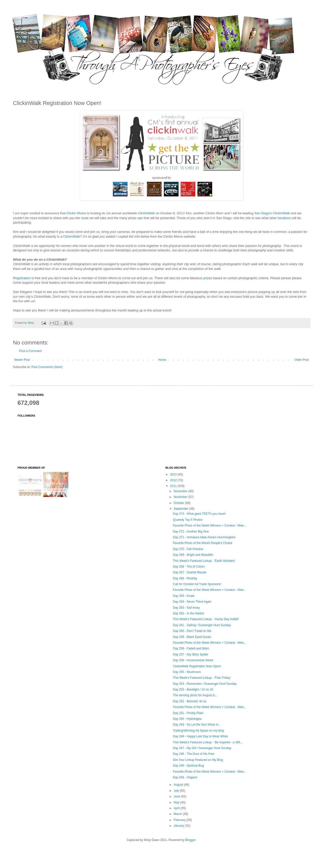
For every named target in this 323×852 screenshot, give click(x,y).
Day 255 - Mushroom (187, 672)
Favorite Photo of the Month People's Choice (202, 543)
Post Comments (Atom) (47, 367)
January (179, 825)
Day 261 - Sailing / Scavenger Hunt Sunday (202, 625)
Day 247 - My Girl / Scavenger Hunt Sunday (202, 748)
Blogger (190, 840)
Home (162, 360)
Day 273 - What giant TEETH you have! (199, 514)
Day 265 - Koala (183, 596)
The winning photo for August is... (195, 695)
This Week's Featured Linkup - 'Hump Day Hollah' (206, 619)
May (177, 802)
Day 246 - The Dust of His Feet (193, 754)
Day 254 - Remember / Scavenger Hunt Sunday (205, 684)
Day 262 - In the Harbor (188, 613)
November (181, 497)
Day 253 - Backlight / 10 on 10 (193, 689)
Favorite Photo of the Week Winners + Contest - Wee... (209, 525)
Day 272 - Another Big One (191, 531)
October (179, 503)
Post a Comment (30, 351)
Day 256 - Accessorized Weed (193, 660)
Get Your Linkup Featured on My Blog (198, 760)
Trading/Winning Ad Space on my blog (198, 730)
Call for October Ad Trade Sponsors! (197, 584)
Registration (22, 278)
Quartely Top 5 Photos (188, 520)
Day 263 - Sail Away (186, 607)
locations (284, 218)
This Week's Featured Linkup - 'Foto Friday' (202, 677)
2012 (174, 480)
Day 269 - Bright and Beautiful (193, 555)
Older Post (301, 360)
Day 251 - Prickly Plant (188, 713)
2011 (174, 486)
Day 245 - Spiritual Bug (188, 765)
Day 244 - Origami (185, 777)
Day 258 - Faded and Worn (191, 648)
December (181, 491)
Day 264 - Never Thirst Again (192, 601)
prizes (207, 278)
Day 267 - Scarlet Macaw (189, 572)
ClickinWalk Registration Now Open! (197, 666)
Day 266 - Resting (185, 578)
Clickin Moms (76, 213)
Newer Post (22, 360)
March (178, 814)
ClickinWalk (146, 213)
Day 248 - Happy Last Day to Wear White (200, 736)
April (177, 808)
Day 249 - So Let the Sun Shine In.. (196, 724)
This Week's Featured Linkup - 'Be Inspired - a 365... (208, 742)
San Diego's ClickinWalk (272, 213)
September (181, 508)
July (177, 790)
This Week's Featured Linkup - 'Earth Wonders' (204, 561)
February (180, 820)
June (177, 796)
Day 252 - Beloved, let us (189, 701)
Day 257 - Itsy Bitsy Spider (190, 654)
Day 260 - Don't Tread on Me (192, 631)
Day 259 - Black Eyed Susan (192, 637)
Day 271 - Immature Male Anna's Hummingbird (204, 537)
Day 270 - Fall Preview (188, 549)
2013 (174, 474)
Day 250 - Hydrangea (187, 719)
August (179, 784)
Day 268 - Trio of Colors (189, 566)
